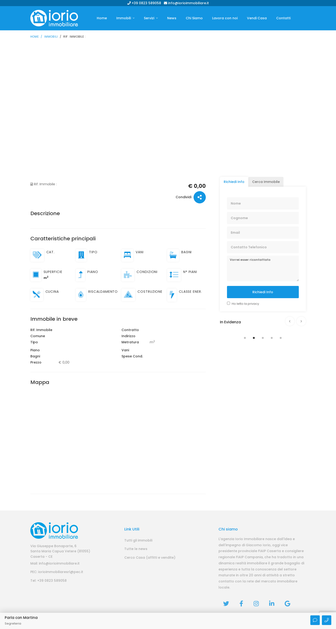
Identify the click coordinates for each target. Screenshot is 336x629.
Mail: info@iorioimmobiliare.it (55, 563)
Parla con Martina (21, 617)
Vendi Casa (257, 18)
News (171, 18)
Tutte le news (135, 548)
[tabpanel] (263, 329)
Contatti (283, 18)
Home (102, 18)
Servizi (149, 18)
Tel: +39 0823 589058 (48, 580)
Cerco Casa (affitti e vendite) (149, 557)
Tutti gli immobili (138, 540)
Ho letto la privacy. (246, 303)
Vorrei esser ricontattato (263, 268)
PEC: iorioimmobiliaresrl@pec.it (56, 572)
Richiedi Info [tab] (234, 181)
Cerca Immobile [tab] (266, 181)
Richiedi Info (262, 291)
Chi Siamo (194, 18)
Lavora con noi (225, 18)
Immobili (124, 18)
